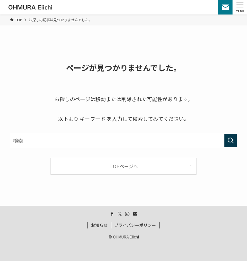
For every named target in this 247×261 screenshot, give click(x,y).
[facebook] (112, 214)
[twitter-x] (120, 214)
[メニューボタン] (240, 7)
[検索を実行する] (230, 140)
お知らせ (99, 225)
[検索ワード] (123, 140)
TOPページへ (124, 166)
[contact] (135, 214)
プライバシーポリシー (135, 225)
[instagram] (127, 214)
